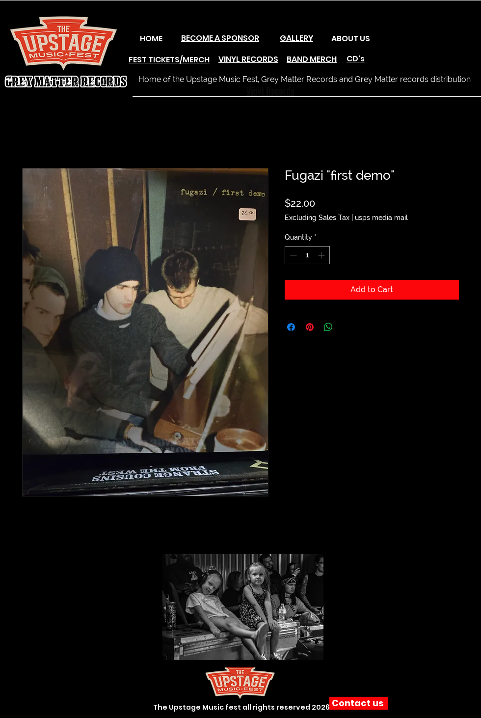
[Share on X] (347, 327)
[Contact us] (358, 703)
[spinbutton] (307, 255)
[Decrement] (292, 255)
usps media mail (381, 217)
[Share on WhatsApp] (328, 327)
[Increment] (322, 255)
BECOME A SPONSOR (220, 38)
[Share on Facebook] (291, 327)
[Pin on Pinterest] (310, 327)
